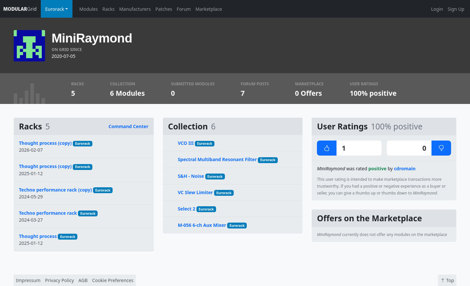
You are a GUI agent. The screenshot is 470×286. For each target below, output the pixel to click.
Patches (163, 9)
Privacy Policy (59, 280)
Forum (184, 9)
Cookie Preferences (112, 280)
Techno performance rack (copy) (55, 190)
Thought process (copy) (45, 143)
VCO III (186, 143)
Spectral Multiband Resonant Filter (217, 159)
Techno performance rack (48, 213)
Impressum (28, 280)
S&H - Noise (191, 176)
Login (437, 9)
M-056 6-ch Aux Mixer (202, 225)
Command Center (129, 126)
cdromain (404, 168)
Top (447, 280)
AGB (82, 280)
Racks (108, 9)
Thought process (38, 236)
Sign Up (455, 9)
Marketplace (209, 9)
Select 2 (187, 209)
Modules (88, 9)
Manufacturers (135, 9)
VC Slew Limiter (195, 192)
